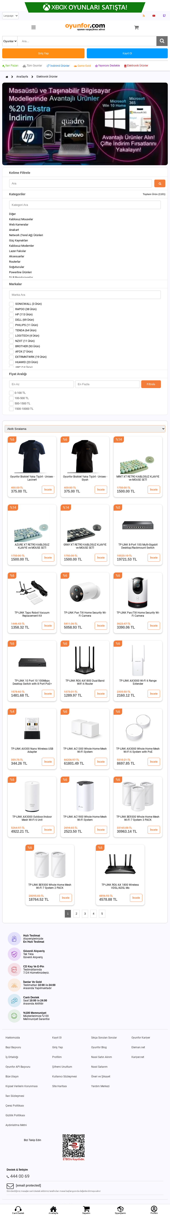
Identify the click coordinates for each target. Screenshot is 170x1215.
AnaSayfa (22, 76)
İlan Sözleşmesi (15, 1095)
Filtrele (151, 384)
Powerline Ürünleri (20, 272)
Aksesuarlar (16, 256)
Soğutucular (16, 267)
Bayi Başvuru (13, 1047)
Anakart (14, 229)
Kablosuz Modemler (21, 245)
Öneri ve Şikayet (100, 1076)
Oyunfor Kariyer (140, 1037)
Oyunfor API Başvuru (18, 1066)
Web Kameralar (18, 224)
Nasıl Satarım (99, 1066)
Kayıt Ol (57, 1037)
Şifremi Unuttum (62, 1066)
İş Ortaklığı (12, 1057)
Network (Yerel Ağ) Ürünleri (26, 235)
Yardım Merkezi (100, 1086)
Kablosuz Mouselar (21, 219)
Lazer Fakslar (17, 251)
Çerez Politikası (15, 1105)
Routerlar (14, 261)
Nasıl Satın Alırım (101, 1057)
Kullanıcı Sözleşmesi (64, 1076)
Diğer (12, 214)
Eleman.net (138, 1047)
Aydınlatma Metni (16, 1125)
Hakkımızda (13, 1037)
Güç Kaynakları (18, 240)
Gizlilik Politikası (15, 1115)
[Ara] (162, 41)
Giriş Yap (57, 1047)
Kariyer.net (137, 1057)
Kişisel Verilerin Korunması (22, 1086)
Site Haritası (59, 1086)
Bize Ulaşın (12, 1076)
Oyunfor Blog (99, 1047)
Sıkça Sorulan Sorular (104, 1037)
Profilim (57, 1057)
